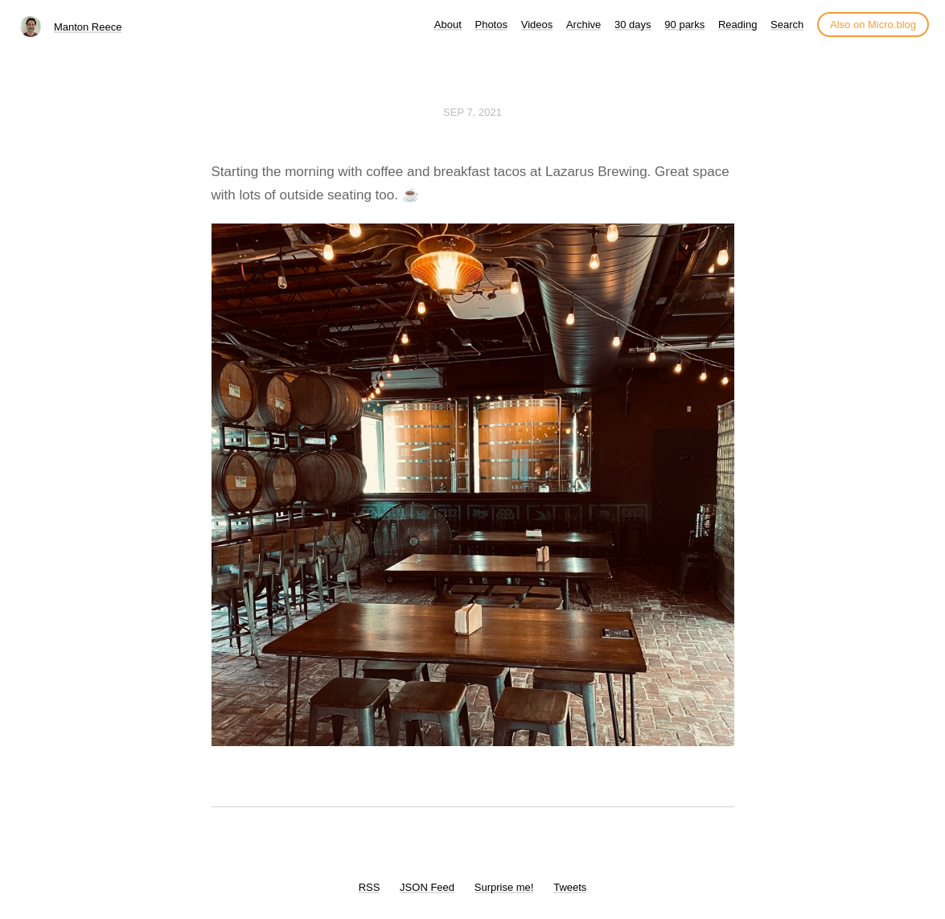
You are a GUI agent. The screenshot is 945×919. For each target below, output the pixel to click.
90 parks (684, 24)
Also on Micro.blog (873, 24)
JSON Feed (427, 887)
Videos (537, 24)
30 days (632, 24)
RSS (369, 887)
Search (786, 24)
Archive (583, 24)
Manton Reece (88, 27)
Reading (737, 24)
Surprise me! (504, 887)
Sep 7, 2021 (472, 112)
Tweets (569, 887)
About (448, 24)
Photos (491, 24)
